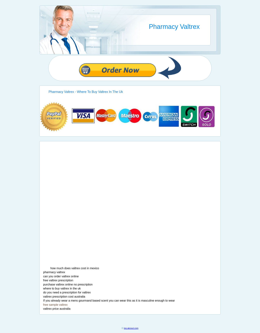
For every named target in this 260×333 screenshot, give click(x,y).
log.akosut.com (131, 328)
